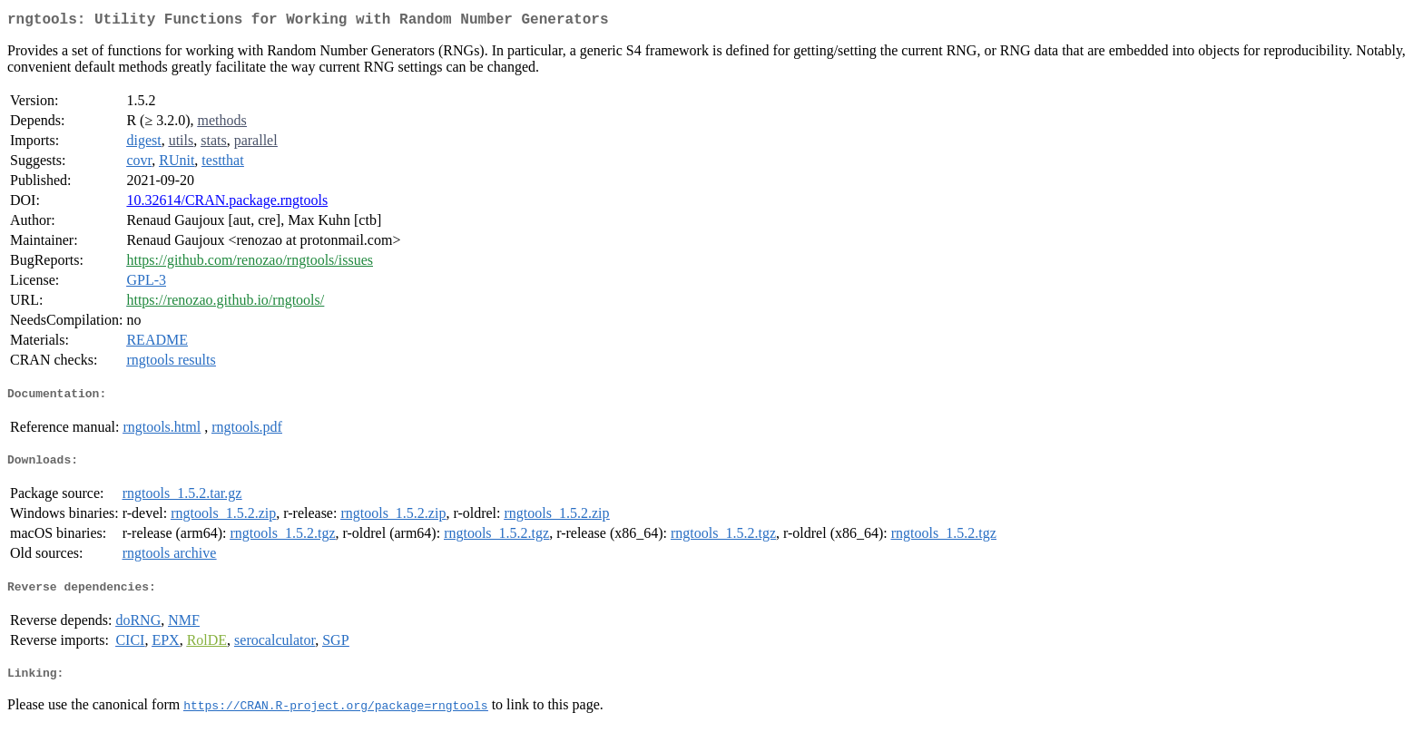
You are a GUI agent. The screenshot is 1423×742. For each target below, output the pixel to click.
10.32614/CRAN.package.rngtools (227, 203)
